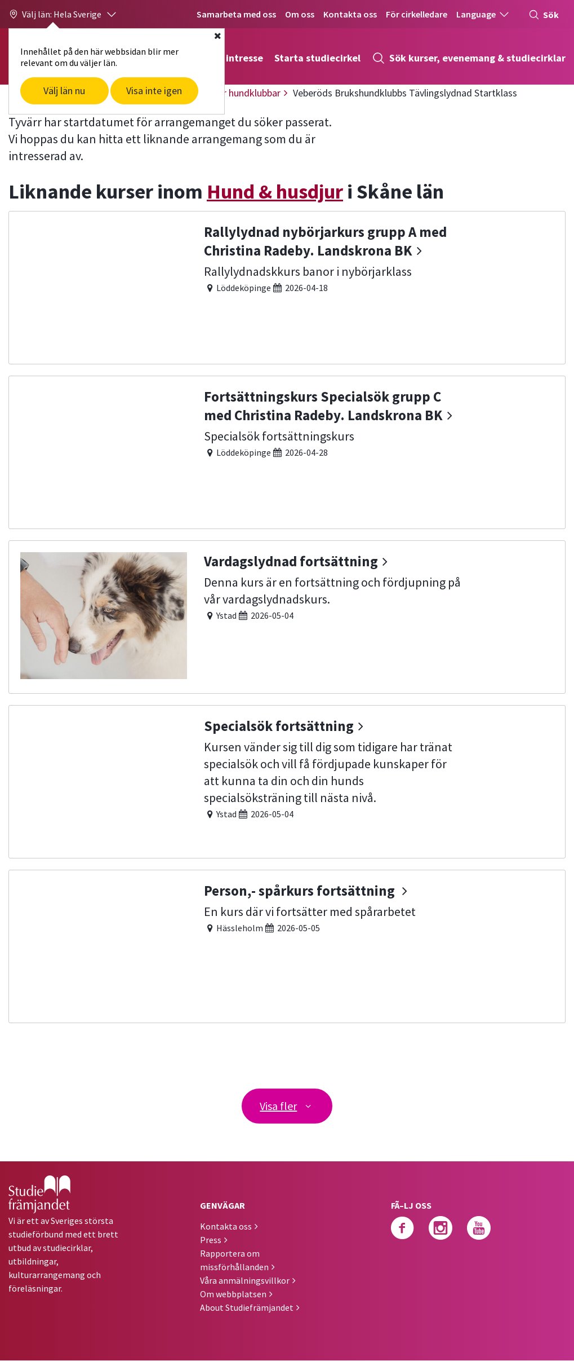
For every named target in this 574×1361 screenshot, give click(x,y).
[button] (63, 14)
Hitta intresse (231, 57)
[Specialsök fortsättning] (287, 780)
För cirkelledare (416, 14)
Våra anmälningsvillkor (245, 1281)
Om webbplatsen (233, 1294)
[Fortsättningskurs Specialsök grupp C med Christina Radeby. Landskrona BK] (287, 450)
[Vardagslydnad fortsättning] (287, 615)
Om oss (299, 14)
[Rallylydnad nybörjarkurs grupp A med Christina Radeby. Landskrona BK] (287, 286)
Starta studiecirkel (317, 57)
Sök (543, 14)
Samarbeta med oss (236, 14)
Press (210, 1240)
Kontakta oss (350, 14)
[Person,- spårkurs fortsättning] (287, 945)
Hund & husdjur (275, 191)
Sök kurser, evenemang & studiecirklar (469, 58)
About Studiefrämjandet (246, 1308)
